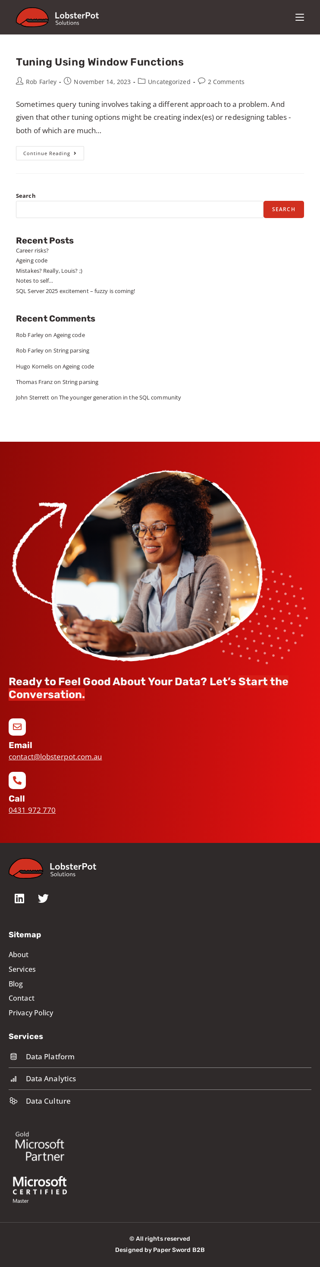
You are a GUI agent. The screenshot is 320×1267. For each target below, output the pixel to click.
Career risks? (32, 250)
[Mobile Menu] (299, 17)
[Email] (17, 727)
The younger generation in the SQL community (120, 397)
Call (17, 798)
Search (26, 196)
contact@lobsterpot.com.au (55, 756)
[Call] (17, 780)
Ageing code (31, 260)
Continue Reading (53, 151)
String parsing (71, 350)
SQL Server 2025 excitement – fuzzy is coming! (75, 291)
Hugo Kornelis (34, 366)
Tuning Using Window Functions (100, 62)
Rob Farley (41, 82)
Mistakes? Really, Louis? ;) (49, 271)
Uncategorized (169, 82)
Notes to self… (34, 280)
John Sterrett (32, 397)
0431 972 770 (32, 810)
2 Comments (226, 82)
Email (21, 745)
